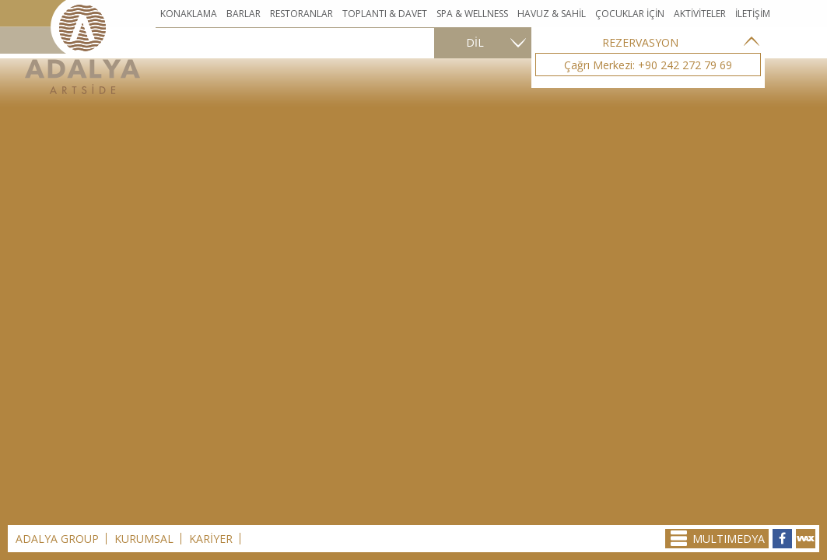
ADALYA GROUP (57, 538)
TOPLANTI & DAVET (384, 13)
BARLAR (243, 13)
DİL (475, 42)
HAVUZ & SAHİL (551, 13)
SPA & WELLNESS (472, 13)
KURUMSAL (143, 538)
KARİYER (211, 538)
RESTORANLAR (301, 13)
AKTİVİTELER (700, 13)
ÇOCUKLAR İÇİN (629, 13)
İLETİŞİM (752, 13)
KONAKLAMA (188, 13)
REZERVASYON (640, 42)
